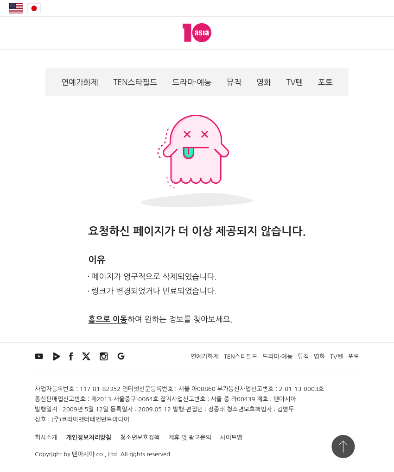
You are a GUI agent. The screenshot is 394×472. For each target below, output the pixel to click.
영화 (263, 82)
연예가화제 (79, 82)
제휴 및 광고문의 (189, 438)
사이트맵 (231, 438)
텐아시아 (83, 454)
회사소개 (46, 438)
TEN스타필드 (135, 82)
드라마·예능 (192, 82)
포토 (325, 82)
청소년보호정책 (140, 438)
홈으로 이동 (107, 319)
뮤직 (234, 82)
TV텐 (294, 82)
